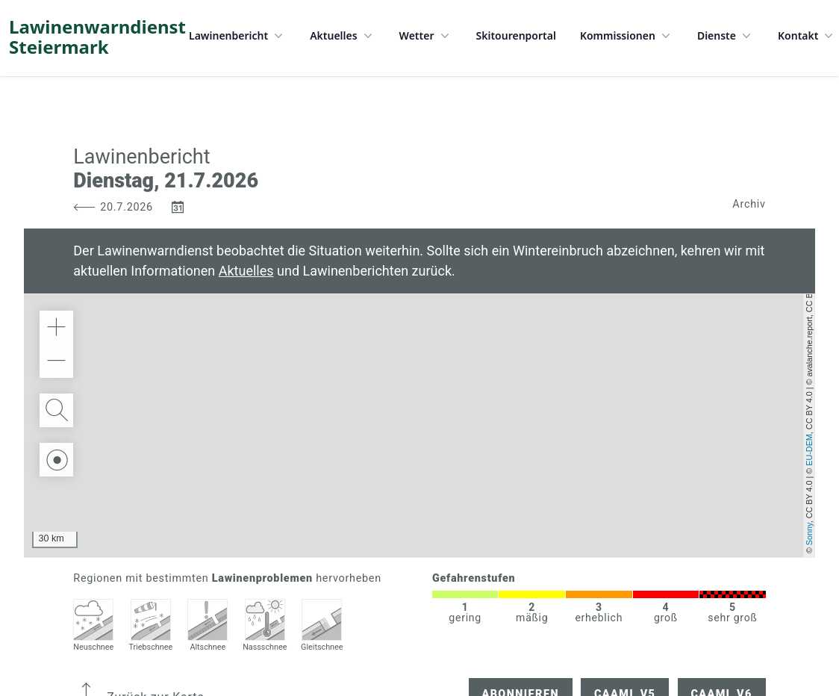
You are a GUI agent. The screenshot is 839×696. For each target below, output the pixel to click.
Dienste (725, 35)
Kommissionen (626, 35)
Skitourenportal (516, 35)
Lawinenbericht (237, 35)
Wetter (425, 35)
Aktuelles (342, 35)
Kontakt (807, 35)
